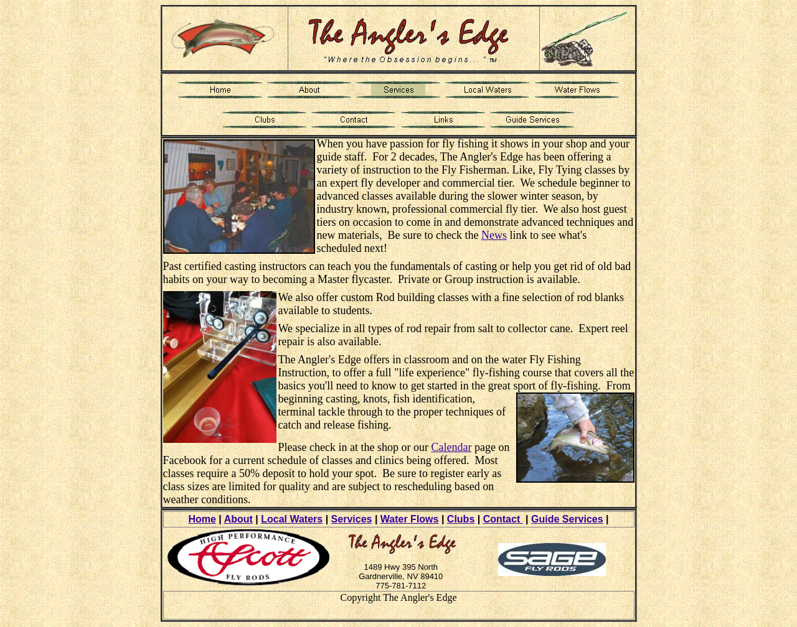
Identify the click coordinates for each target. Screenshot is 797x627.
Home (201, 519)
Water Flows (409, 519)
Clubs (460, 519)
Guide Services (567, 519)
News (494, 235)
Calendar (451, 447)
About (238, 519)
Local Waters (292, 519)
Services (351, 519)
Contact (503, 519)
